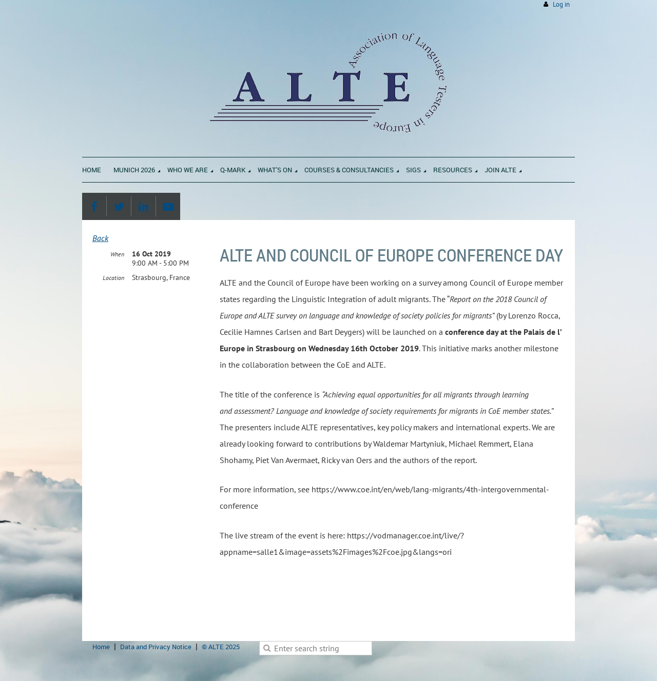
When (117, 254)
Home (101, 646)
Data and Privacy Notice (155, 646)
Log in (561, 4)
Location (113, 278)
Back (100, 238)
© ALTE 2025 (221, 646)
